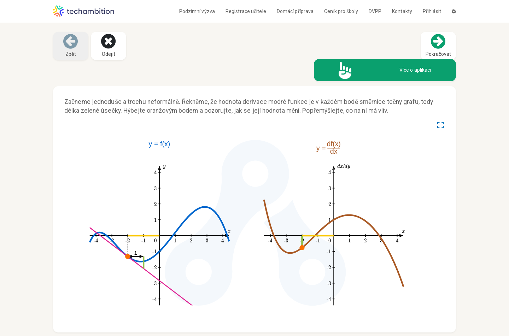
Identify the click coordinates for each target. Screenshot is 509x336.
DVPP (375, 11)
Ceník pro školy (341, 11)
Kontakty (402, 11)
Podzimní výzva (197, 11)
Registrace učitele (246, 11)
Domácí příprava (295, 11)
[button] (453, 11)
